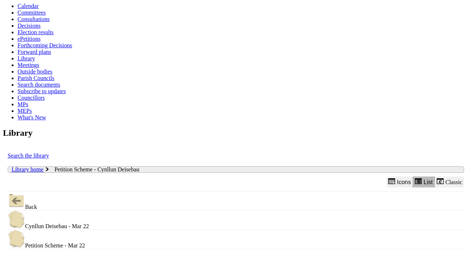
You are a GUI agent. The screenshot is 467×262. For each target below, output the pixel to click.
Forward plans (34, 52)
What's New (32, 117)
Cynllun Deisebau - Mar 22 (48, 220)
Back (22, 200)
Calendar (28, 6)
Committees (32, 12)
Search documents (39, 85)
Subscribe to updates (42, 91)
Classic (449, 181)
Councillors (31, 98)
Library (26, 58)
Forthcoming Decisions (45, 45)
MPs (23, 104)
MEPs (25, 111)
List (424, 181)
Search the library (28, 155)
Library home (28, 169)
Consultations (34, 19)
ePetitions (29, 39)
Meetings (28, 65)
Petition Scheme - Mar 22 (46, 239)
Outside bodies (35, 71)
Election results (36, 32)
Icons (399, 181)
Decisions (29, 26)
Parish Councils (36, 78)
